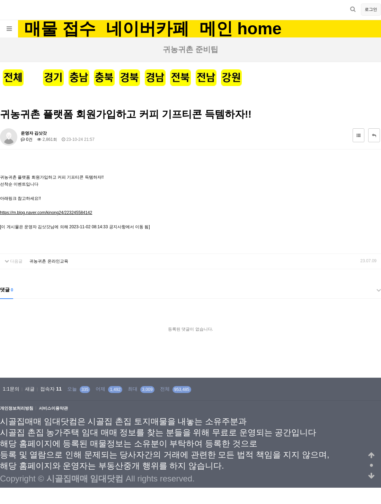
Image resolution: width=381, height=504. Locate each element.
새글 (30, 389)
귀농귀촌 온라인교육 (48, 261)
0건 (27, 139)
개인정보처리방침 (16, 408)
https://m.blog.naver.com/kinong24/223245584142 (46, 212)
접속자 (51, 389)
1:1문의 (11, 389)
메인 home (241, 28)
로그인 (371, 9)
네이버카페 (147, 28)
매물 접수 (59, 28)
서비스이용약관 (53, 408)
